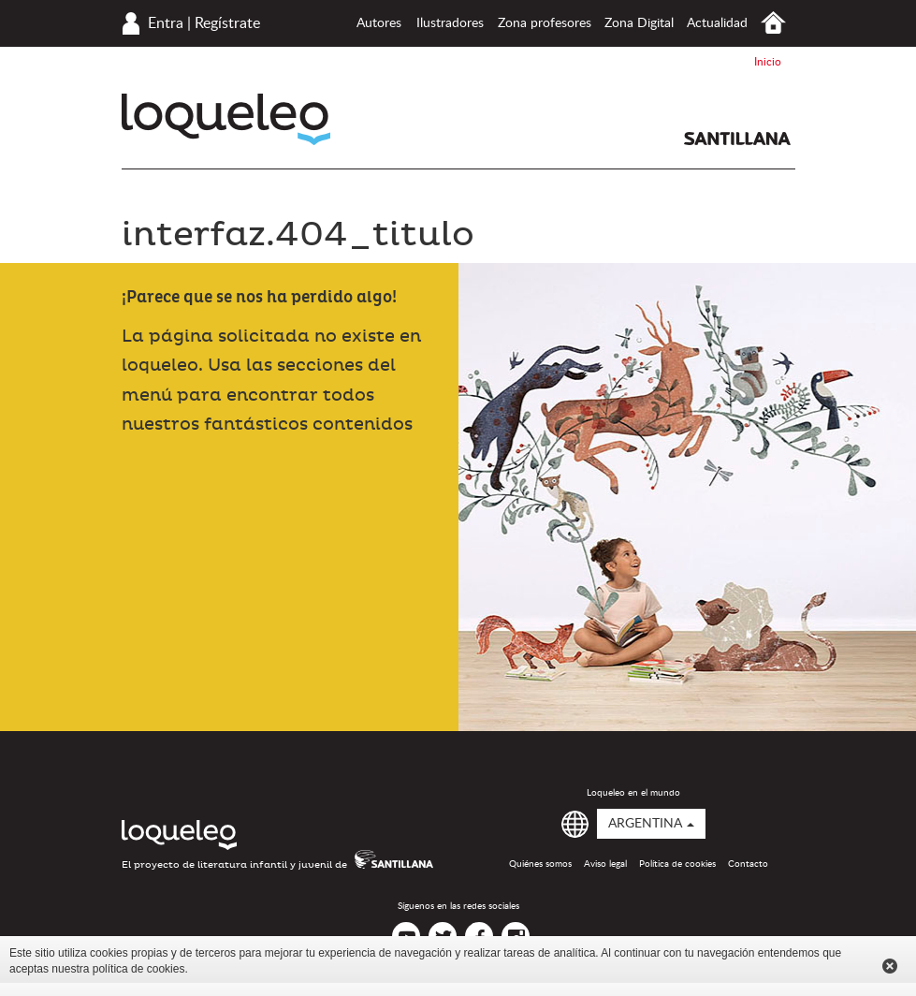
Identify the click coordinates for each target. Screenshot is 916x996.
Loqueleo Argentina (226, 119)
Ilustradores (450, 23)
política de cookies (139, 968)
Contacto (748, 864)
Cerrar (889, 966)
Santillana (737, 138)
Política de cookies (677, 864)
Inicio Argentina (773, 23)
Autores (378, 23)
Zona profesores (544, 23)
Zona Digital (639, 23)
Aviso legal (605, 864)
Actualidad (717, 23)
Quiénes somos (540, 864)
